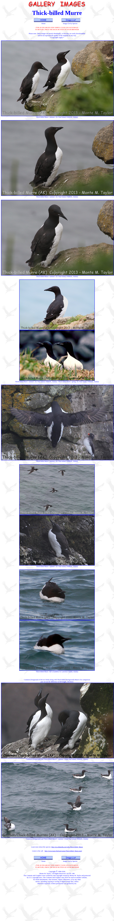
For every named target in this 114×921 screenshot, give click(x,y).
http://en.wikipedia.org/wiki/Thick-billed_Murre (67, 847)
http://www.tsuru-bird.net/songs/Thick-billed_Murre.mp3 (63, 851)
